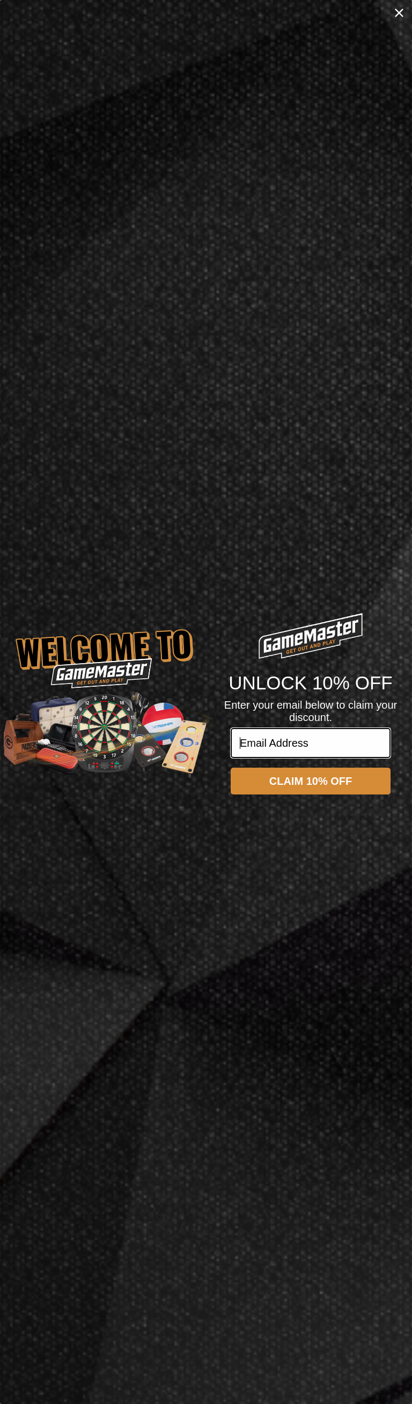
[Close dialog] (399, 12)
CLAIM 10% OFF (310, 781)
